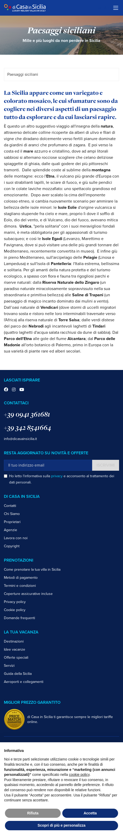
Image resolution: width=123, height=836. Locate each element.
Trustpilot (101, 7)
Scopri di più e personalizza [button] (61, 825)
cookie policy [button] (79, 774)
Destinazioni (14, 641)
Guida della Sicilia (18, 673)
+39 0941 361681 (27, 414)
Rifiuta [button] (33, 813)
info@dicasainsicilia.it (20, 439)
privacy (57, 476)
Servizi (9, 665)
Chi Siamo (12, 514)
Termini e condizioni (20, 585)
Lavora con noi (16, 538)
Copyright (11, 546)
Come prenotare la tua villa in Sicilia (32, 569)
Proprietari (12, 522)
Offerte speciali (16, 657)
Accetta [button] (90, 813)
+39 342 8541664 (27, 427)
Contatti (10, 506)
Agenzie (10, 530)
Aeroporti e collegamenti (23, 682)
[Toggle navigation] (116, 8)
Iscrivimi (106, 465)
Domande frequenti (19, 618)
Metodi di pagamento (21, 577)
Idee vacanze (14, 649)
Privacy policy (15, 602)
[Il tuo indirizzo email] (48, 465)
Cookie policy (14, 610)
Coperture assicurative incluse (28, 594)
